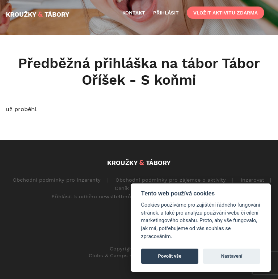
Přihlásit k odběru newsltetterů (91, 196)
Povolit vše (169, 256)
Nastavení (232, 256)
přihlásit (166, 13)
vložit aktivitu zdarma (225, 13)
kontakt (133, 13)
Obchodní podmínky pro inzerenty (57, 180)
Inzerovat (252, 180)
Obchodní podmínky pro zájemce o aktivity (170, 180)
